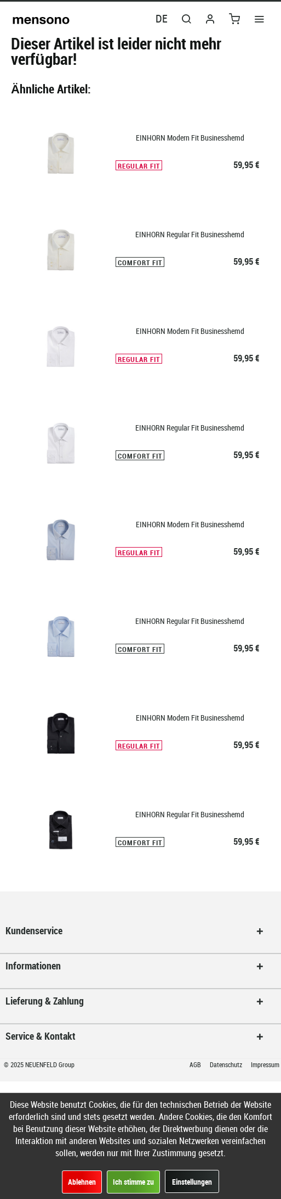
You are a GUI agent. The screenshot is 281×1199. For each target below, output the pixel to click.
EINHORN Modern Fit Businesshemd (190, 137)
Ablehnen (82, 1181)
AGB (196, 1064)
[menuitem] (259, 18)
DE (162, 18)
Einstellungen (192, 1181)
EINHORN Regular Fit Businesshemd (189, 234)
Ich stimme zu (133, 1181)
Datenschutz (227, 1064)
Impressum (265, 1064)
